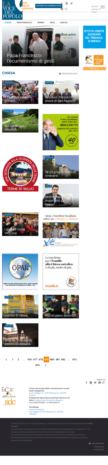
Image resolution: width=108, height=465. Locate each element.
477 (35, 359)
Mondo (41, 22)
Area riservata (96, 443)
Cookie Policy (99, 447)
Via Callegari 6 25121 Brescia (41, 412)
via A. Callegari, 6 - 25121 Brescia (42, 393)
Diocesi (64, 22)
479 (46, 359)
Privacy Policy (99, 450)
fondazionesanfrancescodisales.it (48, 400)
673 (74, 359)
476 (29, 359)
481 (58, 359)
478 (41, 359)
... (24, 359)
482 (63, 359)
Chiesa (8, 22)
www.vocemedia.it (36, 409)
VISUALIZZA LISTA (67, 73)
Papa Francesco (24, 22)
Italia (52, 22)
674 (37, 365)
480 (52, 359)
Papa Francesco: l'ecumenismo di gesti (30, 58)
